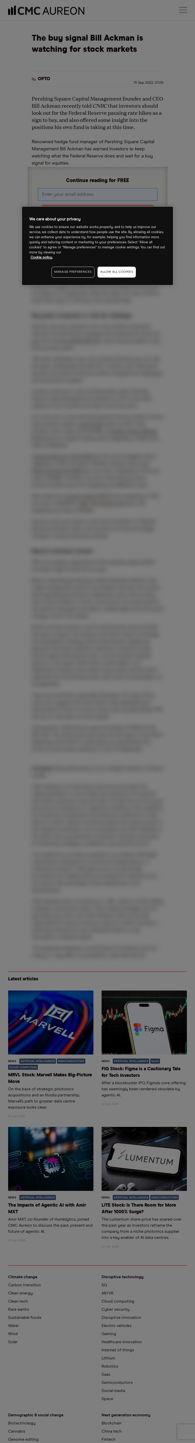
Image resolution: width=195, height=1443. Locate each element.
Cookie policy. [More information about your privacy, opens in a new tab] (41, 257)
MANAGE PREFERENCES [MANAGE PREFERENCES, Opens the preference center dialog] (73, 271)
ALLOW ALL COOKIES (116, 271)
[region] (97, 246)
